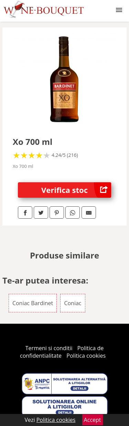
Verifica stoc (76, 190)
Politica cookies (86, 355)
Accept (92, 420)
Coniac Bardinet (32, 303)
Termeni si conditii (49, 348)
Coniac (72, 303)
